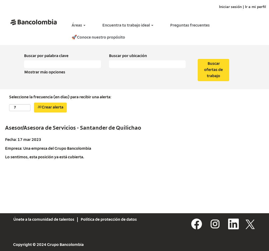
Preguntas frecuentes (190, 25)
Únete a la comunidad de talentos (43, 220)
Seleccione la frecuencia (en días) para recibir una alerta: (60, 97)
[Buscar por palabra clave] (62, 64)
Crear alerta (50, 107)
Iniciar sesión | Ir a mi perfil (242, 6)
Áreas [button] (78, 25)
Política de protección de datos (109, 220)
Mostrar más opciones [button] (44, 72)
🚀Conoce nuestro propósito (98, 37)
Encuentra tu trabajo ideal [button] (127, 25)
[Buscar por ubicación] (147, 64)
